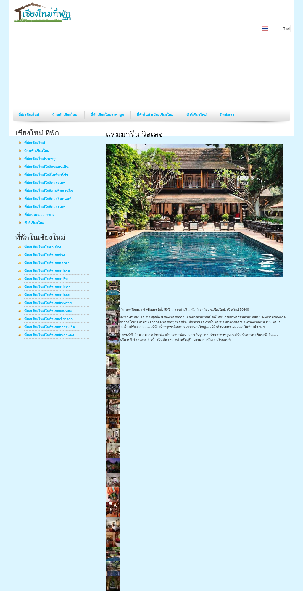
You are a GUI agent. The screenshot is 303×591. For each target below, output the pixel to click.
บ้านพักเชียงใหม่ (65, 115)
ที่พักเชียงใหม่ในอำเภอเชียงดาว (48, 319)
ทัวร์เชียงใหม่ (196, 115)
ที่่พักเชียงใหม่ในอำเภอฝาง (44, 255)
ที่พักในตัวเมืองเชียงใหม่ (155, 115)
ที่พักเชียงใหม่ (29, 115)
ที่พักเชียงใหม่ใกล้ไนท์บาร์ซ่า (46, 175)
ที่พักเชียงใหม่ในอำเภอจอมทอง (48, 311)
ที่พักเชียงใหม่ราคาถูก (108, 115)
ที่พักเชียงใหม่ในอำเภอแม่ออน (47, 295)
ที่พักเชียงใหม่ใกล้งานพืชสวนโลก (49, 191)
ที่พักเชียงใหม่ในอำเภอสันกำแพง (49, 335)
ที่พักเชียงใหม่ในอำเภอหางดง (46, 263)
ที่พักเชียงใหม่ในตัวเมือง (42, 247)
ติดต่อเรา (227, 115)
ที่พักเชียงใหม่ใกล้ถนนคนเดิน (46, 167)
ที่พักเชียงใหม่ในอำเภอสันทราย (48, 303)
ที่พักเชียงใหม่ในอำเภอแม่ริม (46, 279)
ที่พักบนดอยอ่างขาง (39, 215)
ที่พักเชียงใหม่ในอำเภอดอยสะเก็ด (49, 327)
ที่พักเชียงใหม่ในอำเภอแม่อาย (47, 271)
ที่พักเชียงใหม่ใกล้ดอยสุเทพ (44, 183)
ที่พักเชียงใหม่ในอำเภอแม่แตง (47, 287)
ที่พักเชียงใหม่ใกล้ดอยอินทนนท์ (47, 199)
